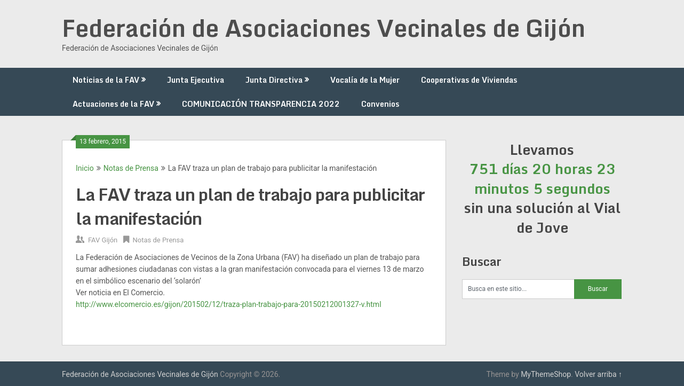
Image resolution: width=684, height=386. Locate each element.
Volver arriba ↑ (598, 374)
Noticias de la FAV (106, 80)
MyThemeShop (546, 374)
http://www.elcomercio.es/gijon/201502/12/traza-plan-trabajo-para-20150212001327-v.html (228, 304)
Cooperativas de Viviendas (469, 80)
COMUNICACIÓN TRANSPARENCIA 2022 (261, 104)
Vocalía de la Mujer (365, 80)
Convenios (380, 104)
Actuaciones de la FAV (113, 104)
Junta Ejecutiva (195, 80)
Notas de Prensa (131, 168)
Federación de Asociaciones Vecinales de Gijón (323, 28)
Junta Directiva (274, 80)
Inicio (85, 168)
